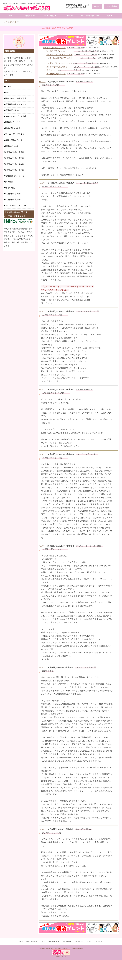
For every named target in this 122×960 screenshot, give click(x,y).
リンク (89, 941)
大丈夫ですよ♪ (52, 70)
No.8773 (42, 183)
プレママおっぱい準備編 (15, 116)
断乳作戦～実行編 (12, 200)
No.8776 (42, 311)
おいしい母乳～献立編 (14, 164)
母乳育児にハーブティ (14, 176)
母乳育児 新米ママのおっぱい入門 (62, 948)
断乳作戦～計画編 (12, 194)
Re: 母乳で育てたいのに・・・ (59, 51)
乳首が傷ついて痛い (13, 128)
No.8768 (42, 82)
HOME (8, 87)
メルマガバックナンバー (89, 16)
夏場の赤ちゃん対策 (13, 140)
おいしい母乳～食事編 (14, 152)
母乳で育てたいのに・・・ (54, 48)
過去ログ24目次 (13, 22)
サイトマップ (99, 941)
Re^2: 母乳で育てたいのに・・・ (64, 58)
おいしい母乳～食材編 (14, 158)
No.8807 (42, 829)
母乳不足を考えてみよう (15, 104)
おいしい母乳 (49, 16)
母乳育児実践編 (12, 110)
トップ (5, 22)
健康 (108, 16)
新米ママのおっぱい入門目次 (35, 941)
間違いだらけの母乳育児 (15, 98)
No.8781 (42, 546)
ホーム (11, 16)
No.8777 (42, 454)
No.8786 (42, 667)
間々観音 (9, 182)
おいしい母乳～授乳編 (14, 170)
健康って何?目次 (53, 941)
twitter (96, 6)
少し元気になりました (56, 74)
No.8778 (42, 389)
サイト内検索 (112, 6)
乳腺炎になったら (12, 122)
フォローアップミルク (14, 134)
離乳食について (12, 146)
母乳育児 (28, 16)
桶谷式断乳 (10, 188)
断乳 (68, 16)
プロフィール (79, 941)
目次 (7, 92)
